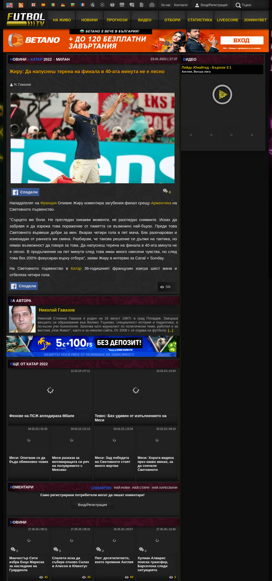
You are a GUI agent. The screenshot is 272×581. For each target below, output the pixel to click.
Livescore (228, 19)
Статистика (200, 19)
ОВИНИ (18, 522)
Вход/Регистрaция (92, 505)
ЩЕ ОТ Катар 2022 (29, 364)
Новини (89, 19)
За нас (166, 5)
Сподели (25, 192)
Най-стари (140, 487)
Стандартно (101, 487)
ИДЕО (189, 59)
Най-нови (122, 487)
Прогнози (117, 19)
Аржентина (161, 203)
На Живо (62, 19)
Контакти (181, 5)
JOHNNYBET (255, 19)
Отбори (172, 19)
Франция (48, 203)
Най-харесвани (164, 487)
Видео (144, 19)
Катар (76, 268)
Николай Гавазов (57, 310)
